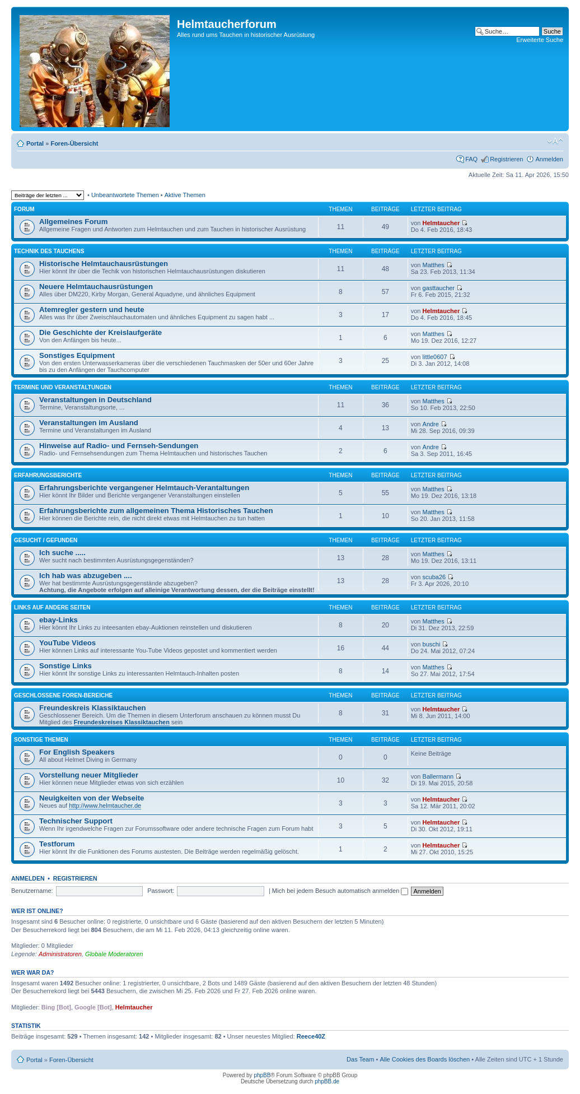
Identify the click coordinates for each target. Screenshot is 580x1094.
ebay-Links (58, 620)
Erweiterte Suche (539, 39)
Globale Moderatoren (114, 954)
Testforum (57, 844)
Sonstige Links (65, 666)
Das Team (360, 1059)
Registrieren (506, 159)
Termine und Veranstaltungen (62, 387)
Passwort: (160, 890)
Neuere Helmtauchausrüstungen (96, 286)
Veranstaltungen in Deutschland (95, 399)
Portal (35, 143)
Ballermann (438, 776)
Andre (431, 424)
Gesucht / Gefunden (45, 540)
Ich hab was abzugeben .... (85, 575)
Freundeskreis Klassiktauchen (92, 708)
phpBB (262, 1075)
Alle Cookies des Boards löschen (425, 1059)
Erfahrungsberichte (48, 475)
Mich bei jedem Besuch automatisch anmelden (340, 890)
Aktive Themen (185, 195)
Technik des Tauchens (49, 251)
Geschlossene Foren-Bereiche (63, 695)
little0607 (435, 356)
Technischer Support (76, 821)
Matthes (434, 265)
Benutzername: (32, 890)
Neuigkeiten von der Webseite (91, 798)
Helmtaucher (441, 223)
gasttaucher (439, 288)
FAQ (471, 159)
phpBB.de (327, 1081)
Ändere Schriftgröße (555, 141)
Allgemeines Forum (73, 221)
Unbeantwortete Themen (125, 195)
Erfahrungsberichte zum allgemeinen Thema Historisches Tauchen (156, 510)
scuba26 (434, 577)
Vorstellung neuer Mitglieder (88, 775)
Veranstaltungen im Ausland (88, 422)
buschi (432, 644)
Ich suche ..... (62, 552)
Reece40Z (311, 1036)
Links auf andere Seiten (52, 607)
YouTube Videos (67, 643)
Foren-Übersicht (74, 143)
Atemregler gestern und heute (91, 309)
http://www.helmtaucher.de (105, 805)
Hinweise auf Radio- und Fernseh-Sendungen (118, 445)
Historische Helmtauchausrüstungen (103, 263)
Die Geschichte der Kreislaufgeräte (100, 332)
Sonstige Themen (41, 740)
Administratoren (60, 954)
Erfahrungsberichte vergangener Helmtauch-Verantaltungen (144, 487)
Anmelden (549, 159)
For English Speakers (77, 752)
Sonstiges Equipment (77, 355)
